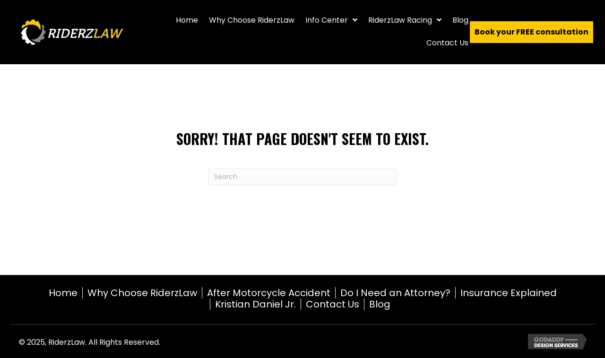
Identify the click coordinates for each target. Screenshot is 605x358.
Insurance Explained (508, 292)
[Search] (302, 177)
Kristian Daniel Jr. (255, 304)
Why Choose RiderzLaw (142, 292)
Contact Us (332, 304)
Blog (379, 304)
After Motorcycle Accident (268, 292)
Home (63, 292)
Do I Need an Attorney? (395, 292)
